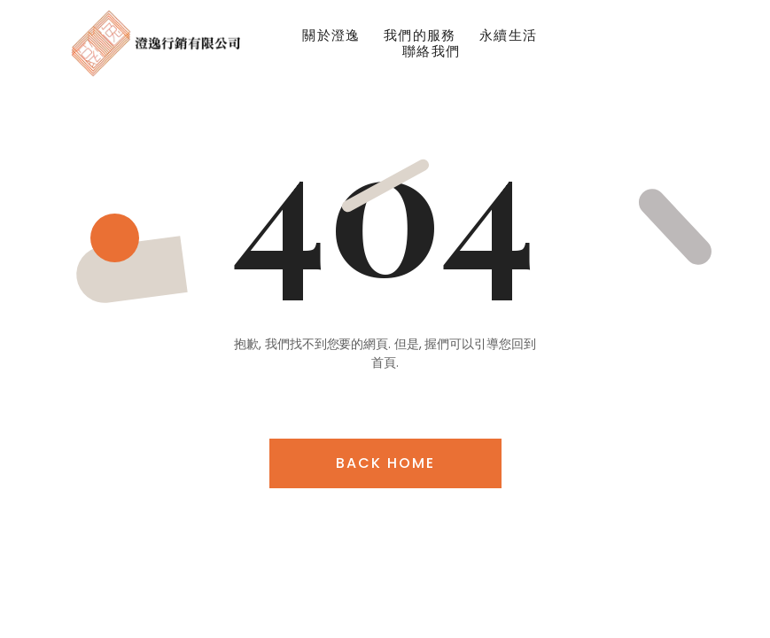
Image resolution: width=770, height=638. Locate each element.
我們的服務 (420, 35)
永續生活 (508, 35)
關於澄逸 (331, 35)
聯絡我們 (431, 51)
